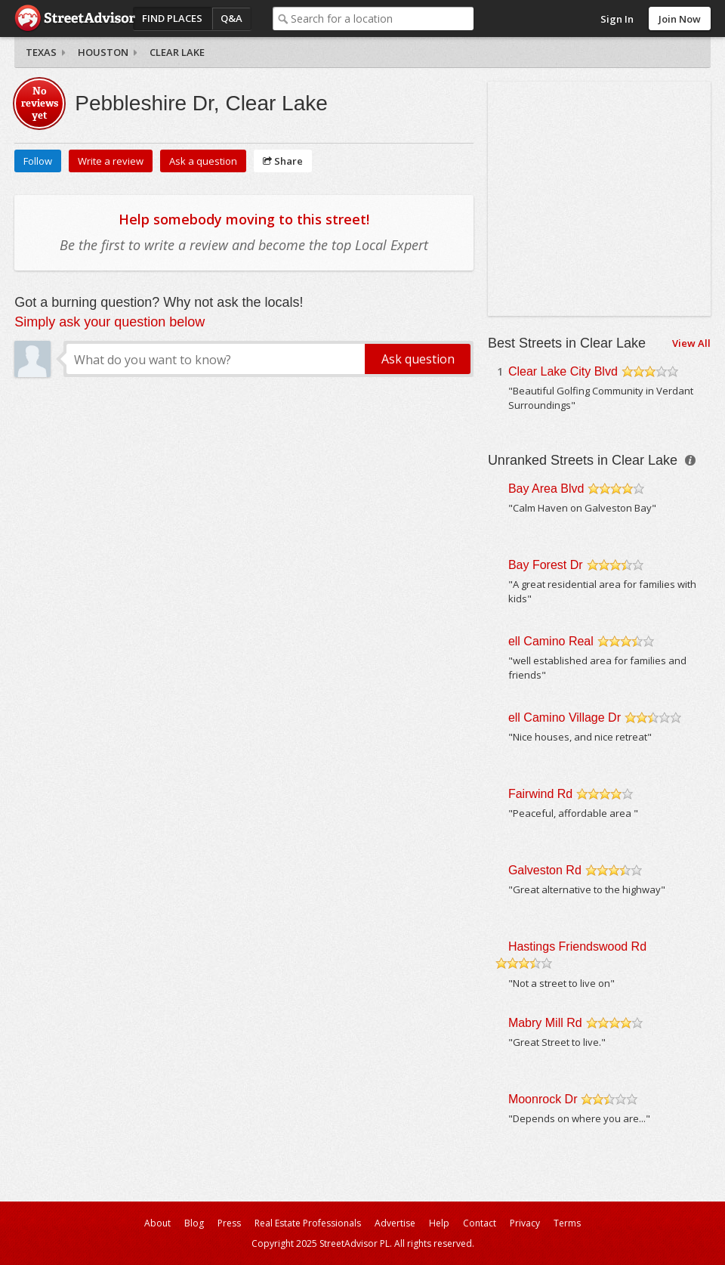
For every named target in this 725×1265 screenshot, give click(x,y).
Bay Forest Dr (545, 564)
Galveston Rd (545, 870)
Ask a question (203, 161)
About (157, 1223)
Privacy (525, 1223)
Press (229, 1223)
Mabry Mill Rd (545, 1022)
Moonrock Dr (543, 1099)
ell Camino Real (551, 641)
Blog (194, 1223)
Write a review (110, 161)
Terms (567, 1223)
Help (439, 1223)
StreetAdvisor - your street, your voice (74, 18)
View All (691, 343)
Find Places (172, 18)
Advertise (395, 1223)
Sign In (617, 19)
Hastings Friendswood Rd (577, 946)
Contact (479, 1223)
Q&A (231, 18)
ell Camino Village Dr (564, 717)
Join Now (680, 19)
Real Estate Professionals (308, 1223)
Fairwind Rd (540, 793)
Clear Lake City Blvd (563, 371)
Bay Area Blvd (546, 488)
